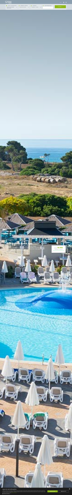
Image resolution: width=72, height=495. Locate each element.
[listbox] (69, 488)
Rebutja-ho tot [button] (63, 491)
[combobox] (61, 2)
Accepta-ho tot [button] (52, 491)
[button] (24, 493)
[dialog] (36, 491)
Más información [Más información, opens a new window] (14, 492)
